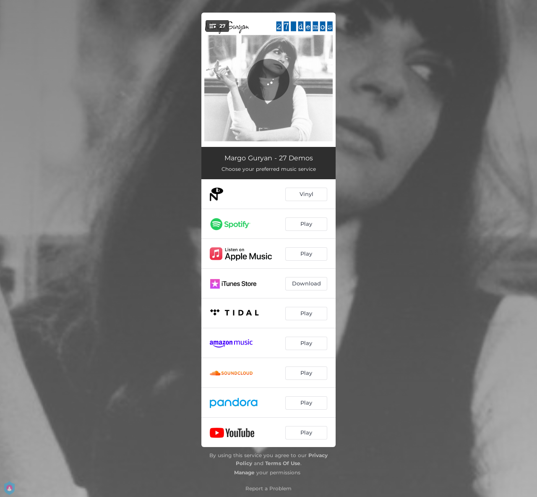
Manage (244, 472)
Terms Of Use (282, 463)
